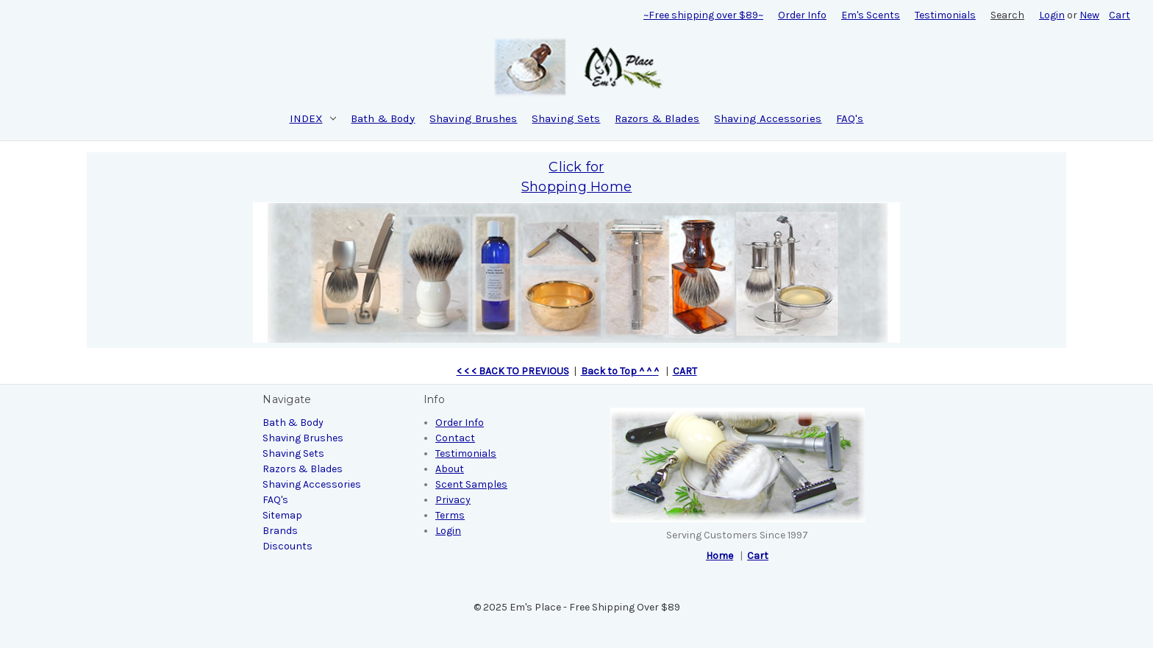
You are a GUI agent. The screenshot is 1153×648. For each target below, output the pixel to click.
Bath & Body (383, 118)
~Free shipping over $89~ (703, 15)
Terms (450, 515)
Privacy (453, 500)
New (1089, 15)
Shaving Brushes (473, 118)
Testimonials (945, 15)
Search (1007, 15)
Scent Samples (471, 484)
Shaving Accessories (767, 118)
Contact (455, 438)
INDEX (313, 118)
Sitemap (282, 515)
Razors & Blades (657, 118)
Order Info (802, 15)
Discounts (288, 546)
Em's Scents (870, 15)
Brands (280, 530)
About (449, 469)
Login (1052, 15)
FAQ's (849, 118)
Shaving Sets (566, 118)
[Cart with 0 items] (1120, 15)
